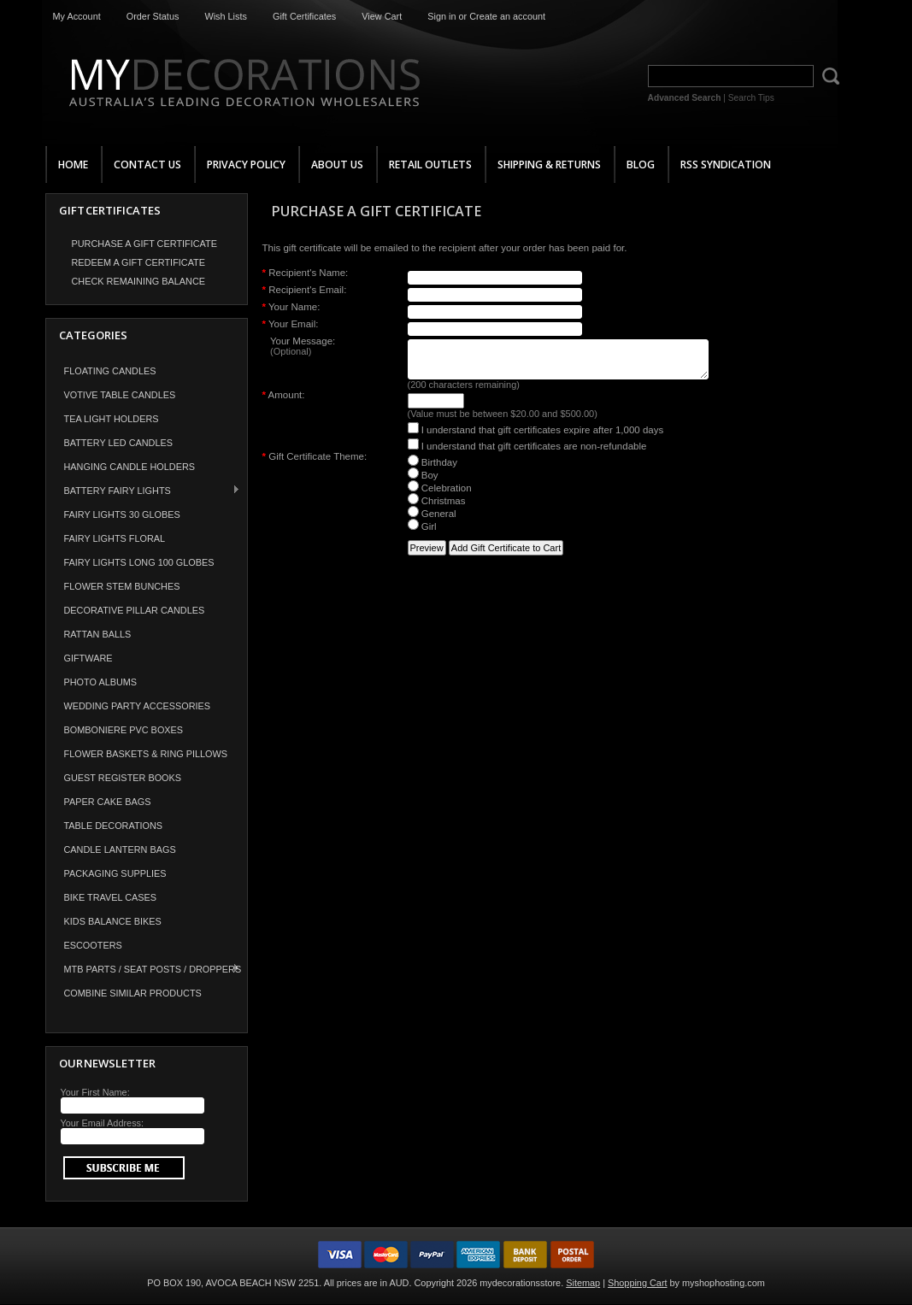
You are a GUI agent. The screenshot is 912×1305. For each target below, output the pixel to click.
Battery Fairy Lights (143, 490)
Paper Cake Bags (107, 802)
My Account (77, 16)
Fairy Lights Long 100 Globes (139, 562)
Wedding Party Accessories (137, 706)
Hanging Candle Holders (130, 466)
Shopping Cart (638, 1283)
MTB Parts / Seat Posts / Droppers (144, 968)
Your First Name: (95, 1092)
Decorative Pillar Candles (134, 610)
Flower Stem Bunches (122, 586)
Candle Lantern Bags (120, 849)
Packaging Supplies (115, 873)
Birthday (432, 470)
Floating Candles (110, 371)
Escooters (93, 945)
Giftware (88, 658)
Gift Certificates (304, 16)
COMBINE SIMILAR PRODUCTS (133, 993)
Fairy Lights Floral (115, 538)
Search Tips (751, 98)
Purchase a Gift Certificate (144, 243)
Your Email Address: (102, 1123)
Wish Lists (225, 16)
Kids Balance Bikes (113, 921)
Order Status (153, 16)
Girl (422, 534)
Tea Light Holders (111, 419)
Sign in (441, 16)
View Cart (382, 16)
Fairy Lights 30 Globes (122, 514)
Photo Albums (101, 682)
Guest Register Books (123, 778)
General (432, 521)
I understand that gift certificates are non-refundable (527, 454)
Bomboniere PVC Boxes (124, 730)
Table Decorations (113, 825)
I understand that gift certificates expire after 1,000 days (536, 437)
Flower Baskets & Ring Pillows (146, 754)
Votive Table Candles (120, 395)
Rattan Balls (98, 634)
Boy (423, 483)
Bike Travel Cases (110, 897)
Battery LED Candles (119, 443)
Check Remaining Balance (139, 281)
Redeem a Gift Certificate (139, 262)
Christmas (437, 508)
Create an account (507, 16)
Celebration (440, 496)
